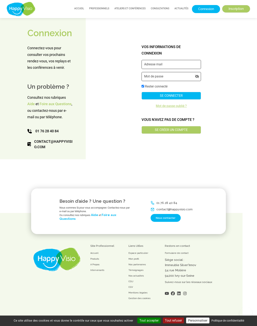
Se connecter (171, 96)
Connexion (206, 9)
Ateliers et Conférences (130, 8)
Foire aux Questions (55, 104)
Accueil (79, 8)
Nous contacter (162, 222)
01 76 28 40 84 (47, 131)
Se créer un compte (171, 130)
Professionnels (99, 8)
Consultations (160, 8)
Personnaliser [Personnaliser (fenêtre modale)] (197, 320)
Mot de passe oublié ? (171, 106)
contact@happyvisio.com (53, 144)
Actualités (181, 8)
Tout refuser (173, 320)
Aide (31, 104)
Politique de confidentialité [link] (227, 320)
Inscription (236, 9)
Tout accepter (149, 320)
